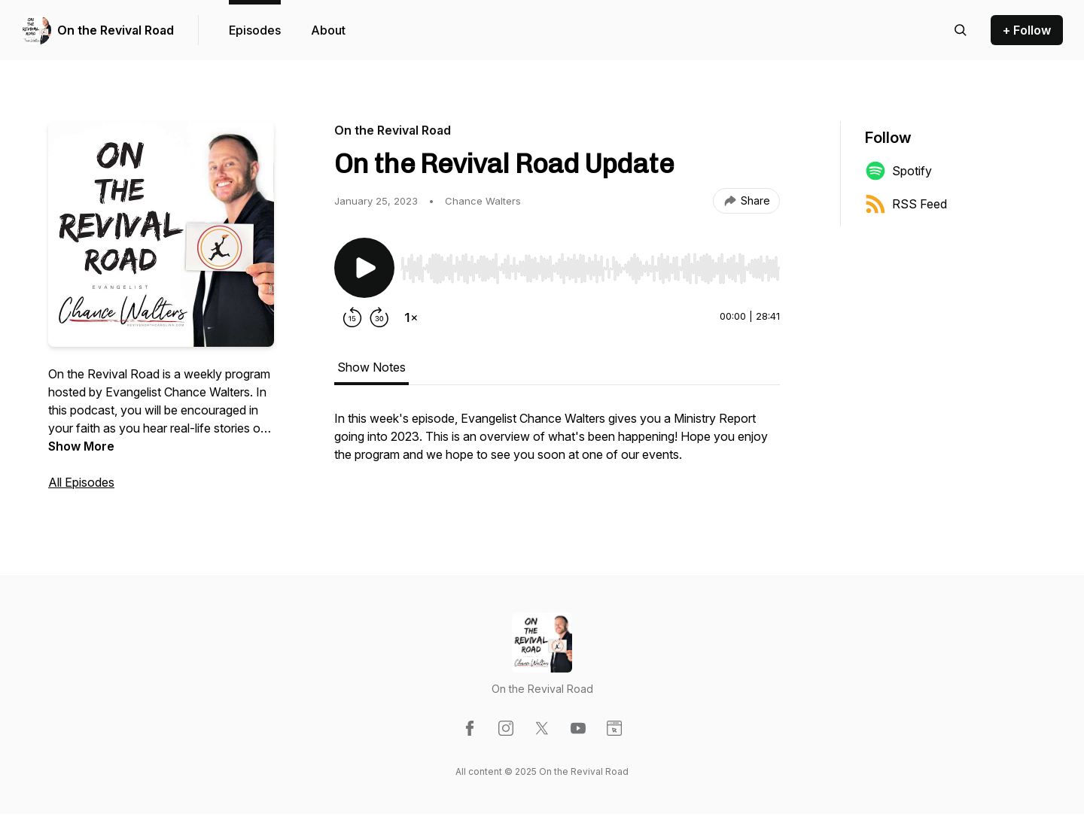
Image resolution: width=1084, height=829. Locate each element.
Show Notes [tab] (371, 367)
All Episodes (81, 482)
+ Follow (1027, 30)
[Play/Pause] (364, 268)
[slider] (590, 268)
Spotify (898, 170)
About (328, 30)
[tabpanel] (557, 443)
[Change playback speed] (411, 317)
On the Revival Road (115, 30)
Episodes (255, 30)
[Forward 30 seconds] (379, 317)
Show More (81, 446)
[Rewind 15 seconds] (352, 317)
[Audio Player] (590, 264)
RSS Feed (906, 203)
